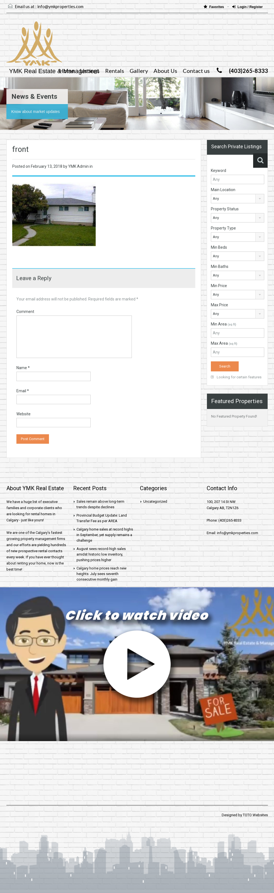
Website (23, 414)
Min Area (223, 324)
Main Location (223, 190)
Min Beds (219, 247)
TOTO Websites (255, 815)
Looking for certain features (236, 377)
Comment (25, 311)
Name (23, 368)
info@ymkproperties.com (60, 6)
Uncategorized (155, 501)
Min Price (219, 285)
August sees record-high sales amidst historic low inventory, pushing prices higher (101, 554)
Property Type (223, 228)
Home (66, 70)
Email (22, 391)
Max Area (224, 343)
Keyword (218, 170)
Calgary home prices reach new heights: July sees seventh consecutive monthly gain (101, 573)
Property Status (225, 209)
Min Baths (219, 266)
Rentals (114, 70)
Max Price (219, 305)
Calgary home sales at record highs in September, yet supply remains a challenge (104, 534)
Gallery (139, 70)
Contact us (196, 70)
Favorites (214, 7)
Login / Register (247, 7)
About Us (165, 70)
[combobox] (237, 198)
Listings (90, 70)
